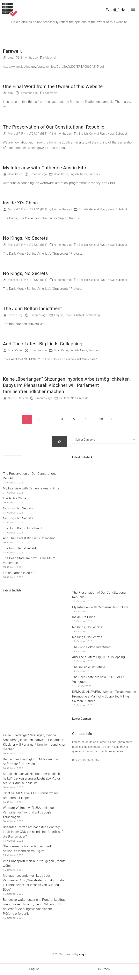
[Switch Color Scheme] (123, 9)
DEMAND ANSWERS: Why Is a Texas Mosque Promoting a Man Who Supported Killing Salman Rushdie (104, 696)
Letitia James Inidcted (18, 573)
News (111, 133)
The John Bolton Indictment (32, 308)
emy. (83, 954)
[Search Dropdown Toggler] (107, 10)
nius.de (83, 398)
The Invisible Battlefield (19, 548)
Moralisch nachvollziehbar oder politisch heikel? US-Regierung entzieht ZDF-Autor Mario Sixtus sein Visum (31, 778)
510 (100, 419)
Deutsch (64, 398)
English (83, 133)
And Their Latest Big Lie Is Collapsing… (44, 344)
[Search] (59, 441)
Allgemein (51, 57)
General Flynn (97, 133)
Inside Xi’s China (20, 203)
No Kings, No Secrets (25, 238)
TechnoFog (93, 315)
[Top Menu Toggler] (133, 9)
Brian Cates (61, 174)
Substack (121, 133)
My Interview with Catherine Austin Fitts (45, 167)
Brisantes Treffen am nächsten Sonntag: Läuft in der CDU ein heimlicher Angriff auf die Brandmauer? (33, 831)
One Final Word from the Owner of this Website (53, 86)
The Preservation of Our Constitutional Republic (53, 127)
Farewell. (12, 51)
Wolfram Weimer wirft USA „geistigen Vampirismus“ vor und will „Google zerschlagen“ (29, 812)
